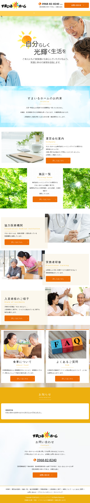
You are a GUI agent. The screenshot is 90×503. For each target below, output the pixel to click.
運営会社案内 (12, 13)
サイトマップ (58, 492)
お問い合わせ (32, 492)
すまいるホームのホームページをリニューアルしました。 (23, 412)
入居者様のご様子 (63, 13)
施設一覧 (22, 13)
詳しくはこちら (58, 161)
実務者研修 (51, 13)
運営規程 (30, 13)
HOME (3, 13)
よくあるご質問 (78, 489)
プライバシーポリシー (45, 492)
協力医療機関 (41, 13)
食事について (75, 13)
